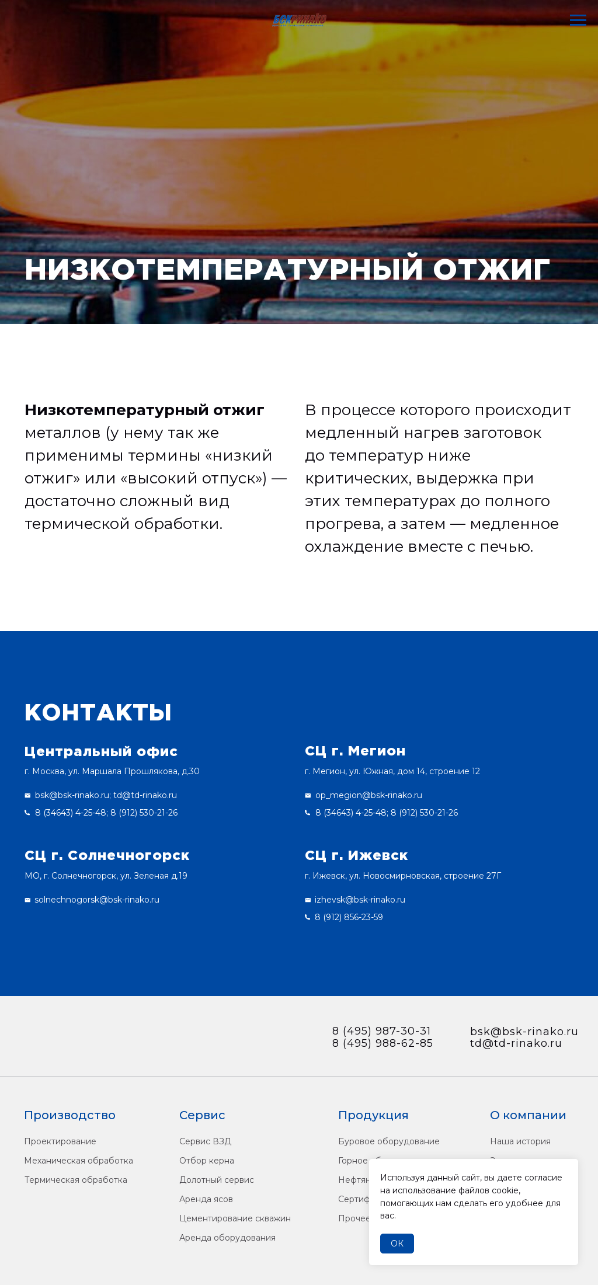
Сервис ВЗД (205, 1141)
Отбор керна (206, 1160)
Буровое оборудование (389, 1141)
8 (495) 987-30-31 (381, 1031)
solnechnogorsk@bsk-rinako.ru (96, 899)
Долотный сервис (216, 1180)
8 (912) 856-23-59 (349, 917)
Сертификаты (366, 1199)
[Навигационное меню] (578, 20)
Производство (70, 1115)
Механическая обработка (78, 1160)
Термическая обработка (76, 1180)
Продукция (373, 1115)
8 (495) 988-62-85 (382, 1043)
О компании (528, 1115)
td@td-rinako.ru (145, 795)
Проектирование (60, 1141)
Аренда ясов (206, 1199)
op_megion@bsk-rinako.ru (368, 795)
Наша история (520, 1141)
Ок (397, 1243)
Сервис (202, 1115)
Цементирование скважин (235, 1218)
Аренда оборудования (227, 1237)
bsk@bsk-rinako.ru (72, 795)
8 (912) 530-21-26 (144, 812)
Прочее (354, 1218)
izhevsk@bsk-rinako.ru (360, 899)
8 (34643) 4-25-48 (70, 812)
